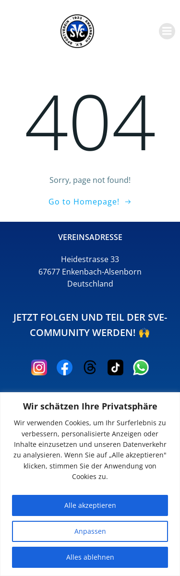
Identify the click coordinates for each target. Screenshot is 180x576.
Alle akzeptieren (90, 505)
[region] (90, 484)
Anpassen (90, 531)
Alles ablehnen (90, 557)
